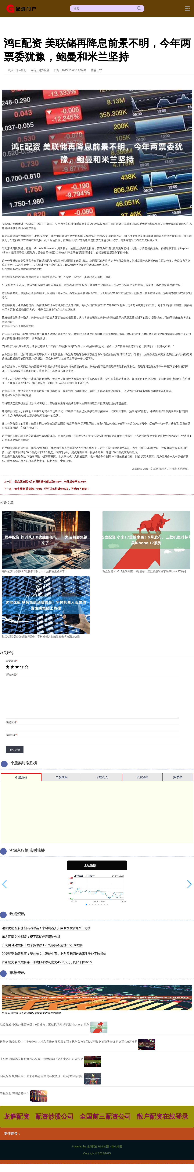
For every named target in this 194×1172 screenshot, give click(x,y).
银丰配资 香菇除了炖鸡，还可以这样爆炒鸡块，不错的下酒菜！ (51, 488)
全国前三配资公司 (105, 1116)
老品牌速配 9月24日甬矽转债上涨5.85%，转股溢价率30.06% (50, 481)
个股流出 (142, 777)
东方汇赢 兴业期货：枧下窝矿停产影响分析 (31, 936)
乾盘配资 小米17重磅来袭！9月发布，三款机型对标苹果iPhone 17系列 (44, 1024)
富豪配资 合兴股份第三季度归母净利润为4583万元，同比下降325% (47, 962)
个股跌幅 (62, 777)
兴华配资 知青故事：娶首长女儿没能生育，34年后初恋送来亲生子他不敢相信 (54, 953)
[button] (4, 884)
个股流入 (102, 777)
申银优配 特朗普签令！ (14, 1093)
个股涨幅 (21, 777)
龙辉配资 (17, 1116)
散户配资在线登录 (162, 1116)
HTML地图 (116, 1146)
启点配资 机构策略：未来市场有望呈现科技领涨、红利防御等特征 (41, 1076)
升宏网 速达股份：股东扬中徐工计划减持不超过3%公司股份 (42, 945)
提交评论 (14, 749)
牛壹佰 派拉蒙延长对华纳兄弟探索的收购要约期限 (31, 1013)
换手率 (177, 777)
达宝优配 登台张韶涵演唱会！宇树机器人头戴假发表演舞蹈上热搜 (46, 928)
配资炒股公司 (54, 1116)
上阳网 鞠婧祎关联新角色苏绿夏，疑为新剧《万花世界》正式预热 (41, 1058)
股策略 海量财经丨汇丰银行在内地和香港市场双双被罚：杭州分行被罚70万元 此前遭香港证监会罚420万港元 (68, 1041)
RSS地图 (103, 1146)
